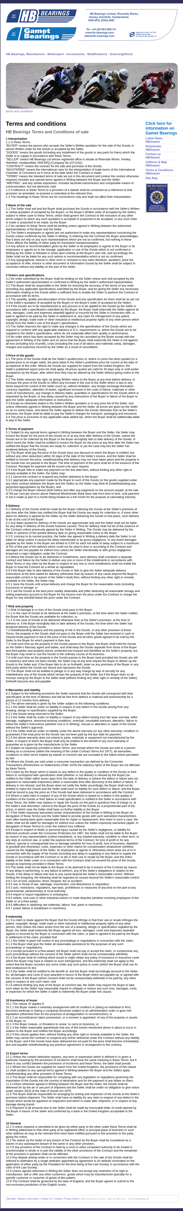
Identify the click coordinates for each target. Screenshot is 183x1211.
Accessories (75, 54)
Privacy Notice (71, 1199)
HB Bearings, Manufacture (25, 54)
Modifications (97, 54)
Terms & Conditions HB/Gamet (159, 171)
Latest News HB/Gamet (154, 140)
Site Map (152, 178)
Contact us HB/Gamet (153, 155)
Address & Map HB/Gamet (156, 163)
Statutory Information (29, 1199)
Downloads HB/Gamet (153, 148)
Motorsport (55, 54)
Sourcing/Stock (121, 54)
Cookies (58, 1199)
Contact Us (46, 1199)
